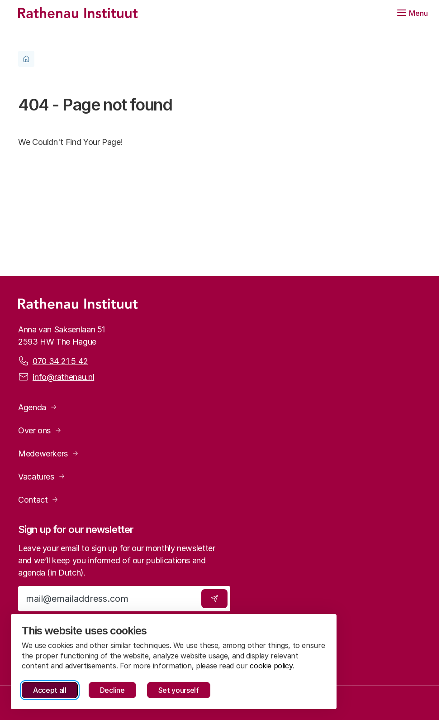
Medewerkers (43, 453)
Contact (32, 499)
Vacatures (36, 476)
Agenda (32, 407)
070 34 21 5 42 (60, 360)
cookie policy (271, 665)
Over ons (34, 430)
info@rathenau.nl (63, 376)
